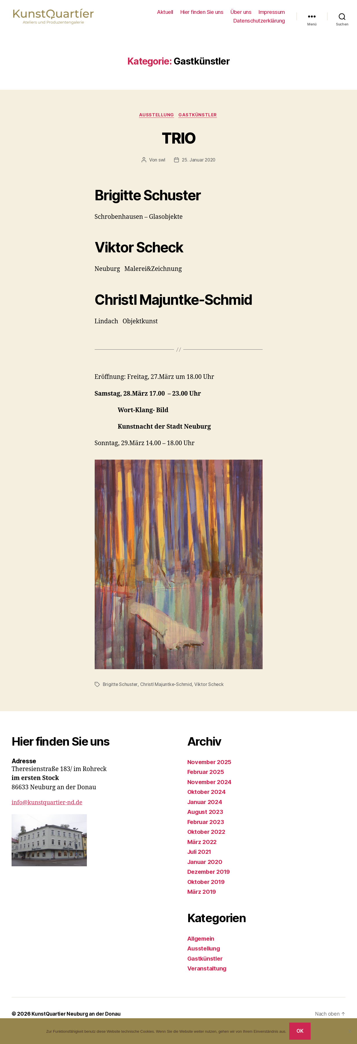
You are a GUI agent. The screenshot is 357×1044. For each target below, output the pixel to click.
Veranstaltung (208, 974)
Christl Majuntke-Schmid (166, 690)
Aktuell (165, 15)
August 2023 (206, 817)
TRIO (178, 143)
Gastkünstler (199, 121)
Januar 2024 (205, 808)
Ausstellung (156, 121)
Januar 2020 (205, 867)
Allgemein (202, 944)
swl (161, 166)
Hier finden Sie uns (202, 15)
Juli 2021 (200, 857)
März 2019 (202, 897)
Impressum (272, 15)
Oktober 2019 (207, 887)
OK (300, 1031)
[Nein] (350, 1031)
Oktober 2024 (207, 797)
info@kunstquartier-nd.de (49, 808)
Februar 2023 (206, 828)
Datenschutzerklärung (259, 23)
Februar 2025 (206, 777)
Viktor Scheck (210, 690)
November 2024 (211, 788)
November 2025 (210, 768)
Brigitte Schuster (120, 690)
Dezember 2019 (210, 877)
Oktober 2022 (207, 837)
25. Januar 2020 (198, 166)
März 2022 (202, 848)
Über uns (240, 15)
